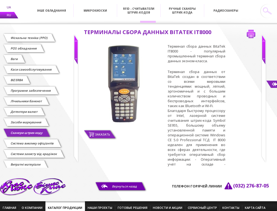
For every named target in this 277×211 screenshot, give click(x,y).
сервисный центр (202, 204)
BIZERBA (17, 77)
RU (9, 12)
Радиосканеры (225, 7)
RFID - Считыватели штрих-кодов (138, 7)
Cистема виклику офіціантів (32, 140)
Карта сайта (255, 204)
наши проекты (100, 204)
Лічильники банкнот (26, 98)
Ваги (14, 56)
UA (9, 4)
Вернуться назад (124, 183)
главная (9, 204)
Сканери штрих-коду (26, 129)
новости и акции (167, 204)
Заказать (102, 131)
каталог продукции (65, 204)
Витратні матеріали (25, 161)
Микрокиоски (95, 7)
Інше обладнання (51, 7)
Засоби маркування (26, 119)
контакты (230, 204)
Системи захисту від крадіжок (34, 151)
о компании (32, 204)
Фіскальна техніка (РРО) (29, 34)
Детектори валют (24, 108)
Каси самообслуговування (31, 66)
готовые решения (132, 204)
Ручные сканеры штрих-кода (182, 7)
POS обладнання (24, 45)
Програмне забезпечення (31, 87)
